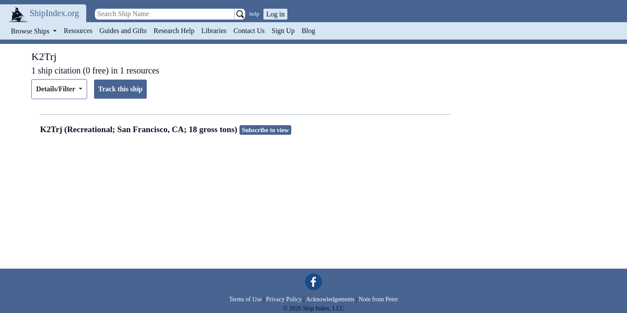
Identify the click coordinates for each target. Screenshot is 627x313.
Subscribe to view (265, 130)
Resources (78, 30)
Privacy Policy (284, 299)
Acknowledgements (330, 299)
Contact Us (249, 30)
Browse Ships (31, 31)
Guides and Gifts (122, 30)
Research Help (174, 30)
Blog (308, 30)
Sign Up (283, 30)
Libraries (213, 30)
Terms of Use (245, 299)
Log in (275, 14)
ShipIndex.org (54, 13)
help (254, 13)
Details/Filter (56, 89)
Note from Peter (378, 299)
